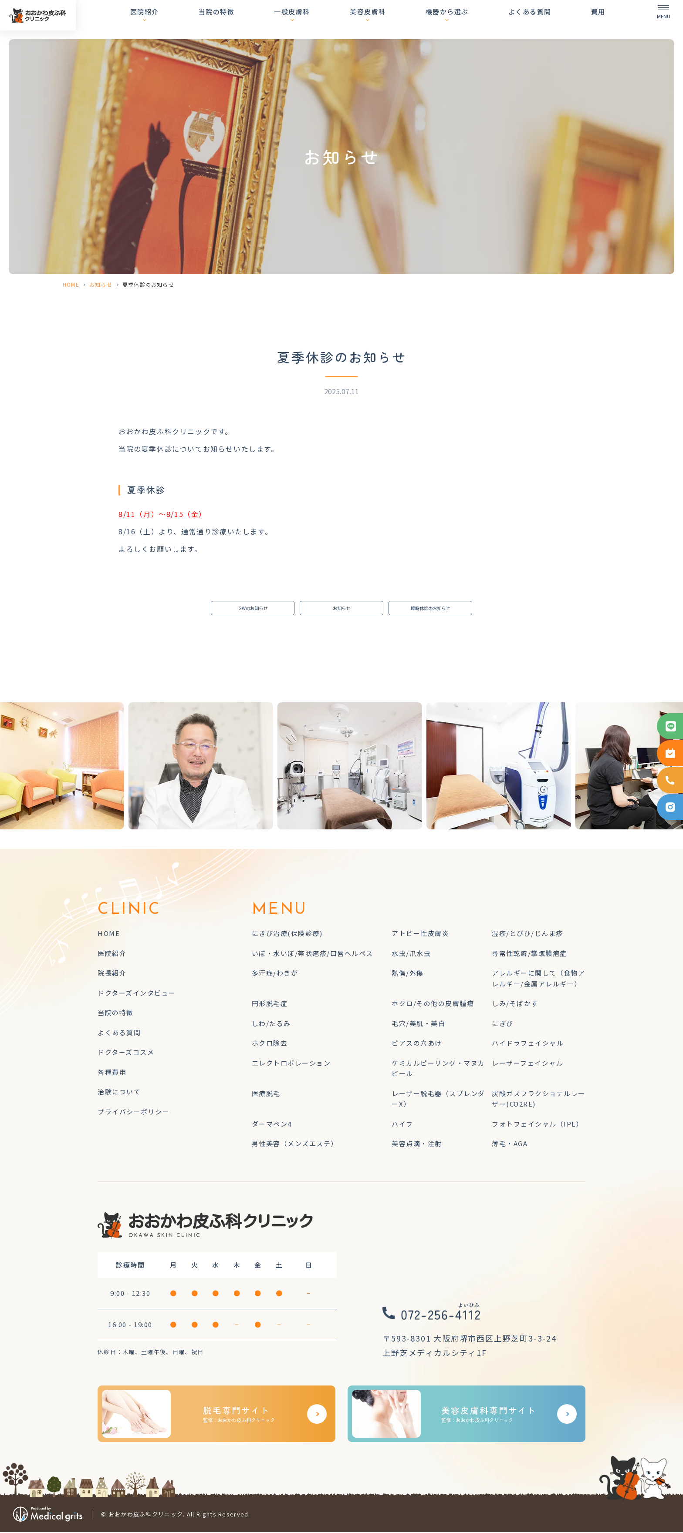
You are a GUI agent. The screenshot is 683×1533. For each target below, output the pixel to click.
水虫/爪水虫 (411, 954)
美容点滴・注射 (417, 1144)
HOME (71, 284)
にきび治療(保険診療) (287, 934)
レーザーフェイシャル (527, 1063)
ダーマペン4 (272, 1124)
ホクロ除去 (270, 1044)
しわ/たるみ (271, 1024)
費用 (598, 19)
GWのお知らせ (252, 608)
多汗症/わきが (275, 974)
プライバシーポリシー (133, 1112)
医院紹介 (189, 19)
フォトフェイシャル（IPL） (537, 1124)
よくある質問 (537, 19)
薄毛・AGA (509, 1144)
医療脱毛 (266, 1094)
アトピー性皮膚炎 (420, 934)
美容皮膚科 (390, 19)
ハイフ (402, 1124)
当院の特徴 (254, 19)
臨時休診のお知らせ (430, 608)
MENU (280, 911)
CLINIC (129, 911)
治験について (119, 1092)
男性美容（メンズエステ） (295, 1144)
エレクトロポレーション (291, 1063)
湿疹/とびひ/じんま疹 (527, 934)
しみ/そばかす (515, 1004)
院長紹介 (112, 974)
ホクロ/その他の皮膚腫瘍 (433, 1004)
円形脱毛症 (270, 1004)
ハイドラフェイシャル (528, 1044)
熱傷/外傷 (408, 974)
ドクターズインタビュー (137, 993)
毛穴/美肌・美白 (418, 1024)
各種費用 (112, 1072)
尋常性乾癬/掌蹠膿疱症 (529, 954)
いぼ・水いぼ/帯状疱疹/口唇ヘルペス (312, 954)
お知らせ (100, 284)
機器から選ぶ (462, 19)
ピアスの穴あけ (417, 1044)
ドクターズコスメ (126, 1053)
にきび (503, 1024)
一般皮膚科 (322, 19)
